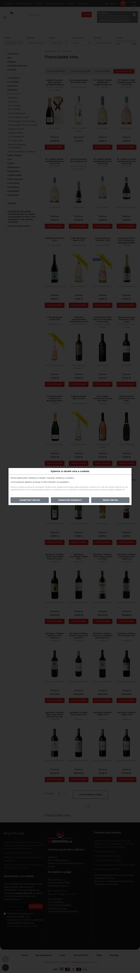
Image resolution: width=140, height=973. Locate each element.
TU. (123, 490)
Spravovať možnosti (70, 500)
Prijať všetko (110, 500)
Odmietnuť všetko (29, 500)
